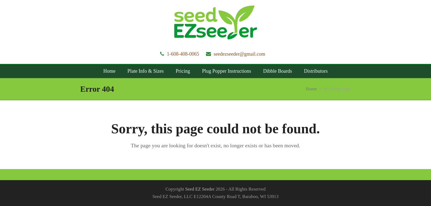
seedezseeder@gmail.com (239, 54)
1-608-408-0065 (183, 54)
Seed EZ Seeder (200, 189)
